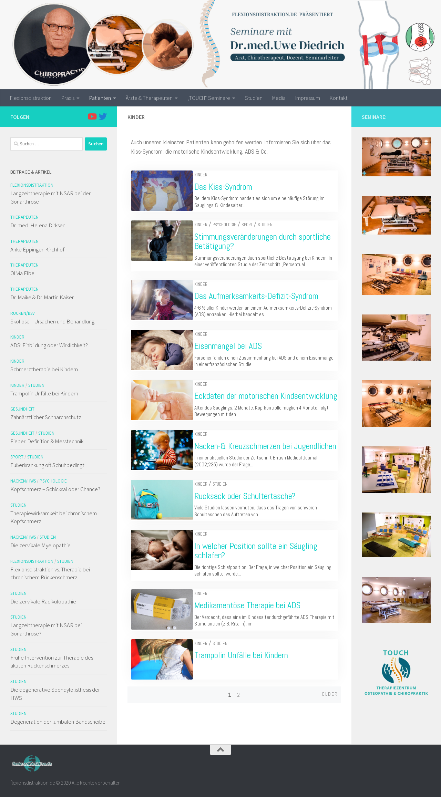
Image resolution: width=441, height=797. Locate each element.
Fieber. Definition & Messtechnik (46, 441)
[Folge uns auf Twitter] (103, 116)
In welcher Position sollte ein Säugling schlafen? (261, 570)
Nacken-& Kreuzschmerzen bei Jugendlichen (248, 460)
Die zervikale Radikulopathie (43, 601)
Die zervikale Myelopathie (40, 545)
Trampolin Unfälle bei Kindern (247, 674)
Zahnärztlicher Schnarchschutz (45, 417)
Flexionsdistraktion (31, 97)
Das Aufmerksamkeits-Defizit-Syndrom (262, 296)
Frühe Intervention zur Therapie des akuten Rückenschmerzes (51, 662)
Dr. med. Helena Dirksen (37, 225)
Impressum (307, 97)
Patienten (100, 97)
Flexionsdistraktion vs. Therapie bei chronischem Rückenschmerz (50, 573)
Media (279, 97)
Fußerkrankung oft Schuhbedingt (47, 465)
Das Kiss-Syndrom (229, 187)
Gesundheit (22, 409)
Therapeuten (24, 217)
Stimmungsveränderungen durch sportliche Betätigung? (268, 241)
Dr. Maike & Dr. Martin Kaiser (42, 297)
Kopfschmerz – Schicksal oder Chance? (55, 489)
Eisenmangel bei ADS (233, 346)
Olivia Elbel (23, 273)
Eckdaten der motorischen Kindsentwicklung (242, 401)
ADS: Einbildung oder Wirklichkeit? (49, 345)
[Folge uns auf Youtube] (92, 116)
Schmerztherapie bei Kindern (44, 369)
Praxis (67, 97)
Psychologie (230, 225)
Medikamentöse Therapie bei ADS (253, 624)
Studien (254, 97)
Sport (252, 225)
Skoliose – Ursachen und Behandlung (52, 321)
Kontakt (338, 97)
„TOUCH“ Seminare (208, 97)
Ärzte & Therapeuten (149, 97)
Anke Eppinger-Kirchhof (37, 249)
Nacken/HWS (23, 481)
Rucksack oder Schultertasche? (250, 515)
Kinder (206, 175)
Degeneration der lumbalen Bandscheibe (57, 721)
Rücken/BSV (22, 313)
